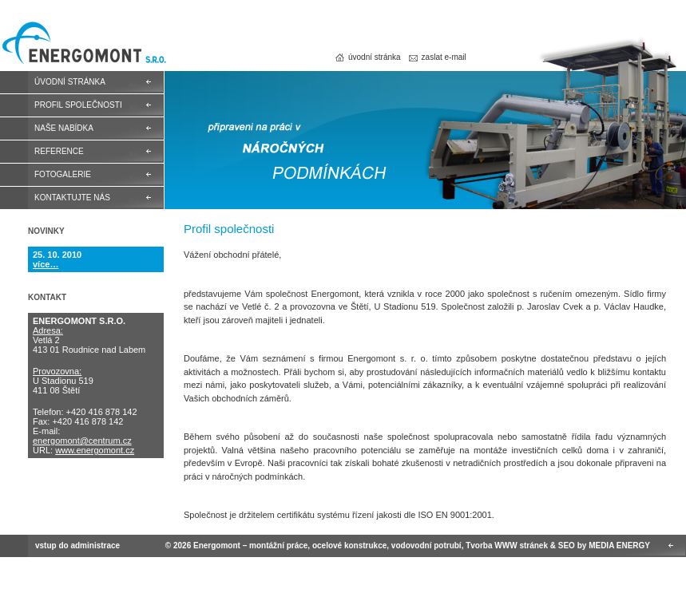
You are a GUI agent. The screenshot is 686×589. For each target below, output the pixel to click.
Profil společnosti (78, 105)
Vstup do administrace (77, 545)
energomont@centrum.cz (82, 440)
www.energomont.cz (94, 450)
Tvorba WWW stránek (507, 545)
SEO (566, 545)
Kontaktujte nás (72, 197)
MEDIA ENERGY (619, 545)
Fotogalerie (62, 174)
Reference (59, 151)
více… (45, 264)
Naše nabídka (63, 128)
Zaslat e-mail (444, 57)
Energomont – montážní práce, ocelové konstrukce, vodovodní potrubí (83, 46)
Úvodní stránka (69, 81)
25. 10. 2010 (57, 254)
